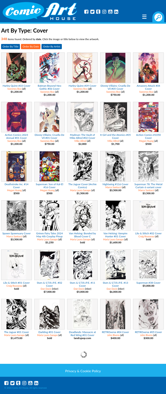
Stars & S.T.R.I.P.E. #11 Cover (82, 284)
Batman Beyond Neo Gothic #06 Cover (49, 87)
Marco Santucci (113, 187)
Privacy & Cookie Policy (83, 371)
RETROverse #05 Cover (148, 332)
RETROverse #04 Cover (115, 332)
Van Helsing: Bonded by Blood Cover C (82, 235)
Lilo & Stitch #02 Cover (148, 233)
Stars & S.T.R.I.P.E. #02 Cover (49, 284)
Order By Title (10, 46)
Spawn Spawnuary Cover (16, 233)
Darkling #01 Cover (49, 332)
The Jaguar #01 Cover (16, 332)
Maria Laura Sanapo (80, 190)
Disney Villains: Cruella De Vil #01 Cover (49, 136)
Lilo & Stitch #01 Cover (16, 282)
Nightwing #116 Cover (115, 184)
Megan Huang (146, 140)
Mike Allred (80, 140)
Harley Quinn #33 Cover (16, 85)
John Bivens (113, 335)
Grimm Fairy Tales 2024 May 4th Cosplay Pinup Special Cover (49, 236)
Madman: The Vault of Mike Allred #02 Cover (82, 136)
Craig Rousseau (146, 236)
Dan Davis (46, 288)
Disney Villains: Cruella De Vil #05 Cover (115, 87)
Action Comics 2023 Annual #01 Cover (16, 136)
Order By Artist (51, 46)
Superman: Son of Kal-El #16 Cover (49, 186)
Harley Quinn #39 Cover (82, 85)
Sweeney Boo (14, 88)
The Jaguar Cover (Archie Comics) (82, 186)
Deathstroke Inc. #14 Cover (16, 186)
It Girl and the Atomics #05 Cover (115, 136)
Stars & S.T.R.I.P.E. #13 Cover (115, 284)
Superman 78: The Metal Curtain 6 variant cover (148, 186)
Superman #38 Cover (148, 282)
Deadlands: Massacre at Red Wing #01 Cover (82, 333)
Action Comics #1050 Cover (148, 136)
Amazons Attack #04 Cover (148, 87)
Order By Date (30, 46)
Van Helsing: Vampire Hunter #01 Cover (116, 235)
